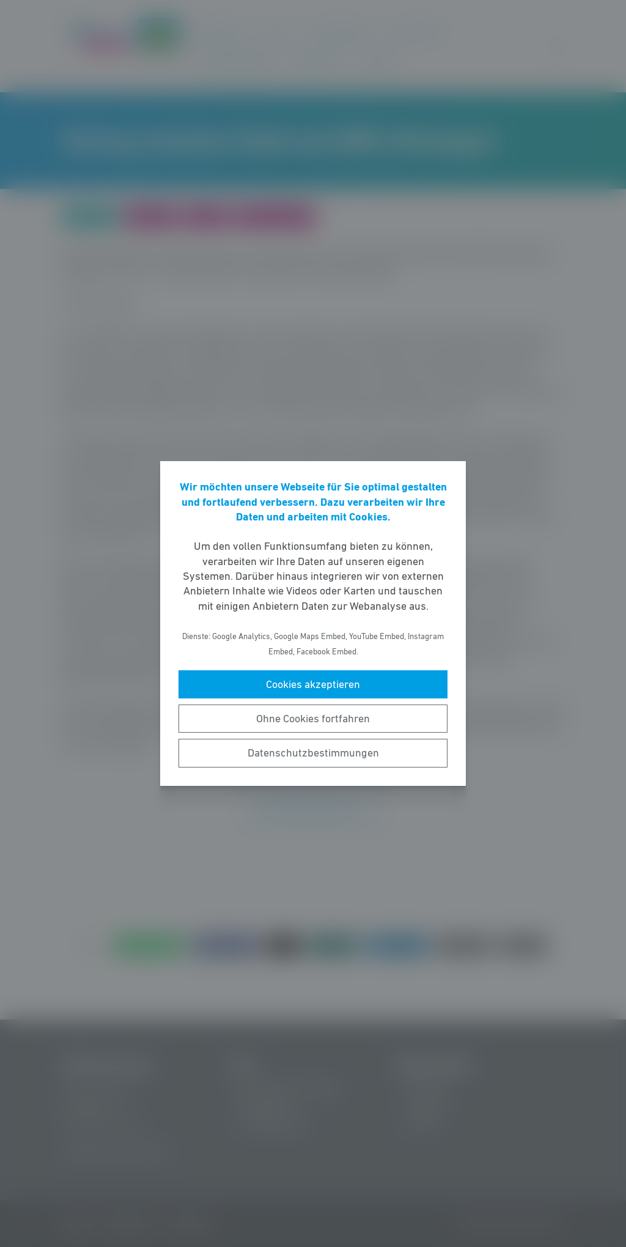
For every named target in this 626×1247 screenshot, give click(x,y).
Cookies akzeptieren (313, 684)
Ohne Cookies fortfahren (313, 718)
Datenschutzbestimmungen (313, 753)
